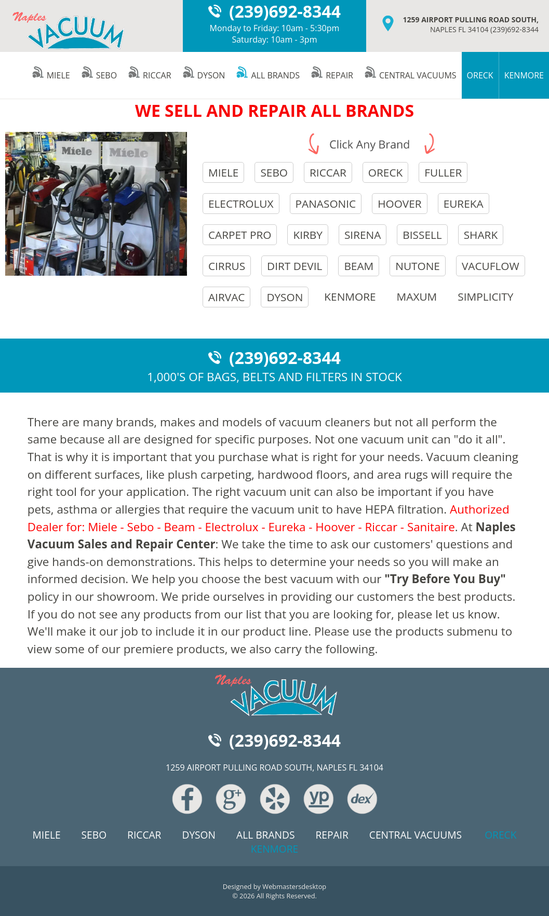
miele (50, 75)
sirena (362, 234)
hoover (399, 203)
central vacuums (410, 75)
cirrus (226, 266)
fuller (443, 172)
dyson (203, 75)
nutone (417, 266)
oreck (385, 172)
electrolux (241, 203)
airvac (226, 297)
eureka (464, 203)
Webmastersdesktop (294, 886)
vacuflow (490, 266)
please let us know (447, 614)
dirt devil (294, 266)
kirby (307, 234)
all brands (267, 75)
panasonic (326, 203)
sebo (99, 75)
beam (358, 266)
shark (481, 234)
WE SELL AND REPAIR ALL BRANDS (274, 110)
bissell (422, 234)
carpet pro (240, 234)
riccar (149, 75)
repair (331, 75)
